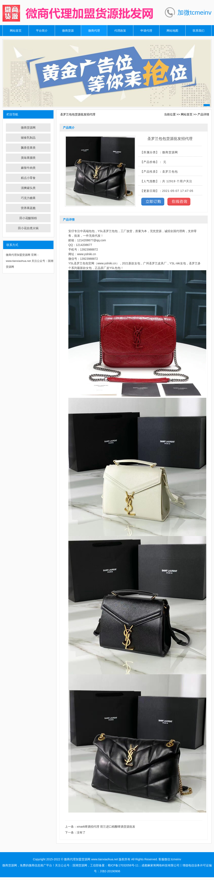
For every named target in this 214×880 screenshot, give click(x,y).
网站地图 (172, 30)
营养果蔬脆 (28, 208)
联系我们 (198, 30)
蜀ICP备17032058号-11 (123, 865)
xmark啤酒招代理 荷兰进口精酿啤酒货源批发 (106, 826)
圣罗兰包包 (110, 231)
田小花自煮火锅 (28, 228)
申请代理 (146, 30)
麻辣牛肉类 (28, 167)
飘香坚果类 (28, 147)
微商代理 (94, 30)
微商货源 (68, 30)
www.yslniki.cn (86, 254)
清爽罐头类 (28, 188)
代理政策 (120, 30)
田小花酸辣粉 (28, 218)
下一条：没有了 (75, 832)
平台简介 (42, 30)
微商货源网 (28, 127)
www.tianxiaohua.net (104, 859)
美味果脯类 (28, 157)
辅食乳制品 (28, 137)
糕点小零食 (28, 178)
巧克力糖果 (28, 198)
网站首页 (16, 30)
